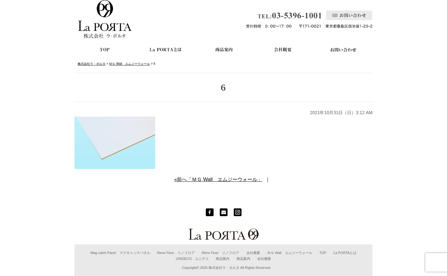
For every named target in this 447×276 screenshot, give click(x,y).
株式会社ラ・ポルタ (224, 267)
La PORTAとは (344, 253)
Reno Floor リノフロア (176, 253)
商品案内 (222, 258)
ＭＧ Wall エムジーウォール (289, 253)
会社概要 (253, 253)
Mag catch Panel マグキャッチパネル (120, 253)
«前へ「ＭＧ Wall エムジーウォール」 (218, 179)
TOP (322, 253)
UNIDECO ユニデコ (192, 258)
